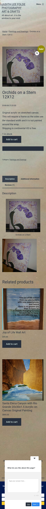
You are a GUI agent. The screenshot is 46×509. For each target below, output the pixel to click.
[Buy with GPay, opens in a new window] (23, 148)
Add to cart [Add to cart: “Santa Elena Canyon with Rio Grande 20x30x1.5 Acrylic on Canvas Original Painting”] (11, 422)
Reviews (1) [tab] (10, 185)
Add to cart (11, 139)
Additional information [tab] (30, 179)
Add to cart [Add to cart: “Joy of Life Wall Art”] (11, 344)
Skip (28, 504)
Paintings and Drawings (18, 31)
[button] (37, 53)
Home (4, 31)
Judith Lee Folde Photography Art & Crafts (13, 8)
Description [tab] (10, 179)
